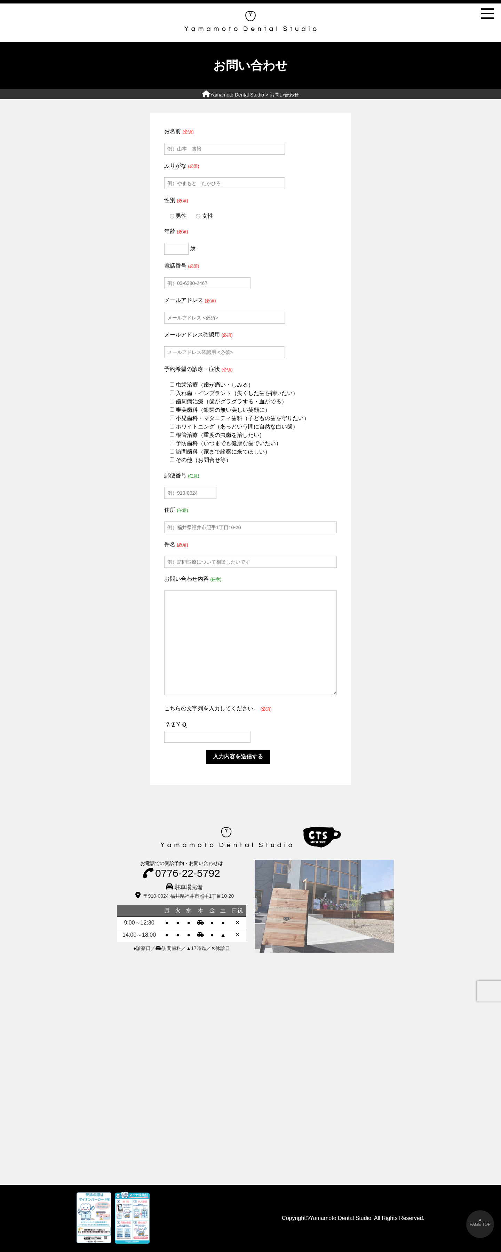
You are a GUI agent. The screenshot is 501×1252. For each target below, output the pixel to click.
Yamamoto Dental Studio (233, 95)
